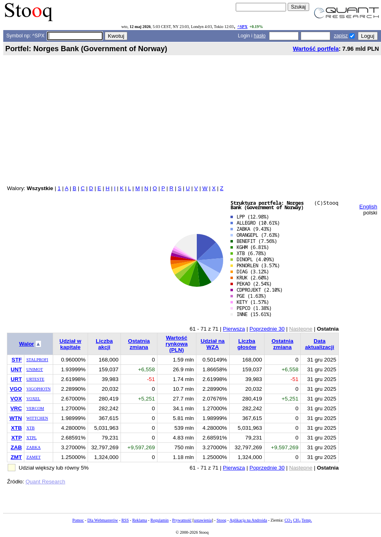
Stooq (221, 520)
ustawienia (203, 520)
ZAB (16, 447)
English (368, 207)
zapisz (341, 36)
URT (16, 379)
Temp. (306, 520)
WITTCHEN (37, 418)
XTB (16, 428)
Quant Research (45, 482)
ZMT (16, 457)
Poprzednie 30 (267, 329)
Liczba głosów (246, 344)
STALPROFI (37, 359)
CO (288, 520)
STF (17, 360)
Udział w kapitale (70, 344)
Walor (26, 344)
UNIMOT (34, 369)
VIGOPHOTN (38, 389)
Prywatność (182, 520)
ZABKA (33, 447)
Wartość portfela (316, 48)
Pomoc (78, 520)
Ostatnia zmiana (139, 344)
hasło (259, 36)
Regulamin (160, 520)
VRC (16, 408)
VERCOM (35, 408)
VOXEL (33, 398)
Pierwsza (234, 329)
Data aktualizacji (319, 344)
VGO (16, 389)
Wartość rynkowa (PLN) (177, 344)
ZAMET (33, 457)
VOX (16, 399)
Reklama (139, 520)
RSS (125, 520)
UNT (16, 369)
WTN (15, 418)
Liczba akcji (104, 344)
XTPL (31, 437)
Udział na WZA (213, 344)
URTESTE (35, 379)
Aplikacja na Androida (248, 520)
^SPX (242, 26)
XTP (16, 438)
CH (296, 520)
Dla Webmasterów (102, 520)
